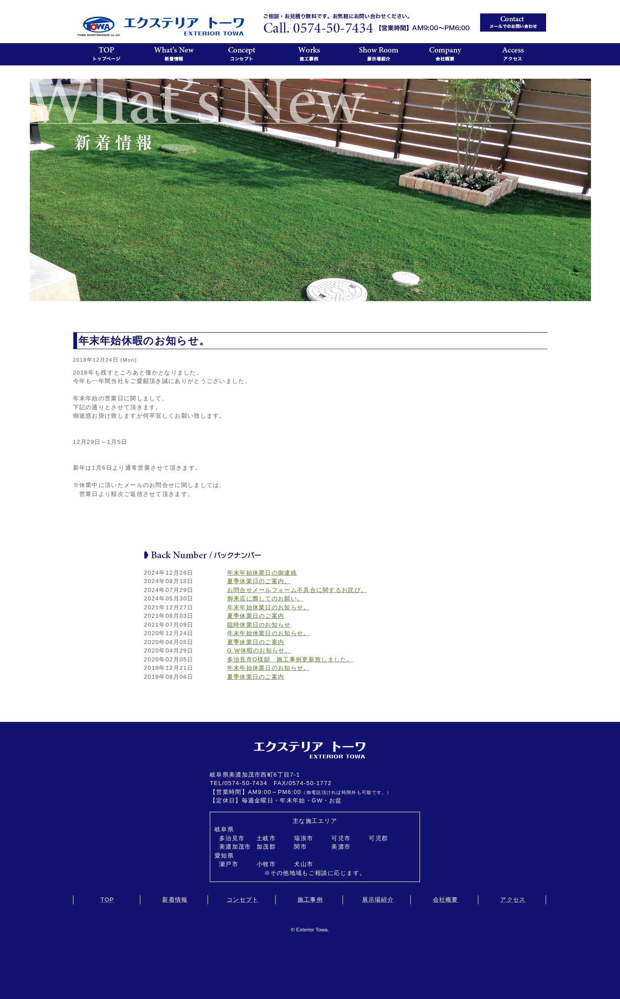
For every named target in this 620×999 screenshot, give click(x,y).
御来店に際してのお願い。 (265, 598)
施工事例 (310, 899)
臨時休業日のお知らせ (259, 624)
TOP (107, 899)
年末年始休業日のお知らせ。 (268, 607)
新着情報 (175, 899)
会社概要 (445, 899)
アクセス (513, 899)
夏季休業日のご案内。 (259, 581)
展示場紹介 (378, 899)
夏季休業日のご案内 (256, 615)
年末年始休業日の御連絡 (262, 572)
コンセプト (243, 899)
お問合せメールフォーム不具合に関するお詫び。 (297, 590)
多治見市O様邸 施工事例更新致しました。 (290, 659)
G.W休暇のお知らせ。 (259, 650)
